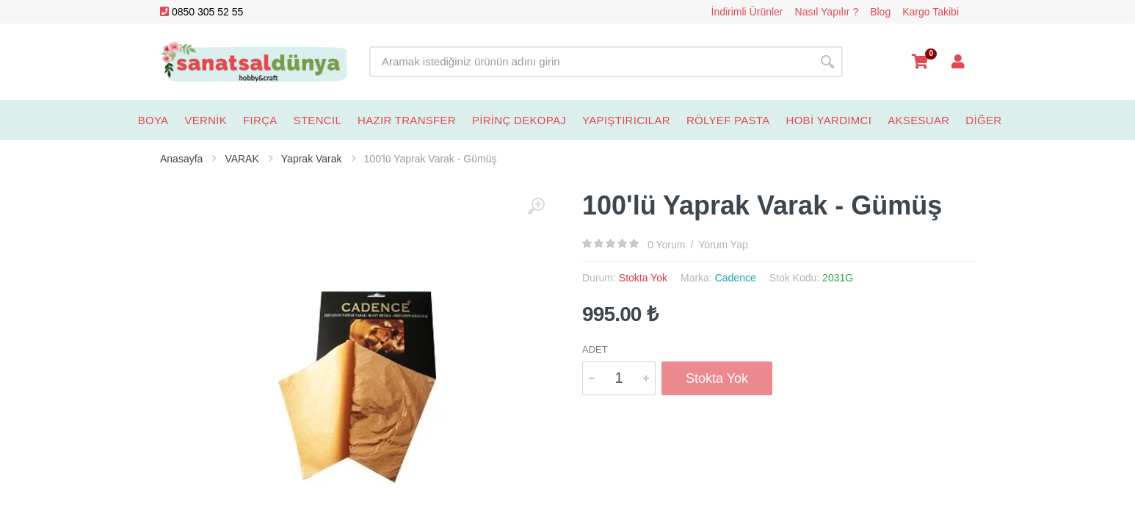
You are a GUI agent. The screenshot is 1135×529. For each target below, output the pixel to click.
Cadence (735, 278)
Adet (595, 349)
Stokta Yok (717, 378)
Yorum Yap (722, 245)
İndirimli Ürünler (747, 12)
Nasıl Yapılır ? (827, 12)
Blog (880, 12)
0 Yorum (666, 245)
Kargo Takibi (930, 12)
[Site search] (590, 61)
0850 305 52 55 (201, 12)
